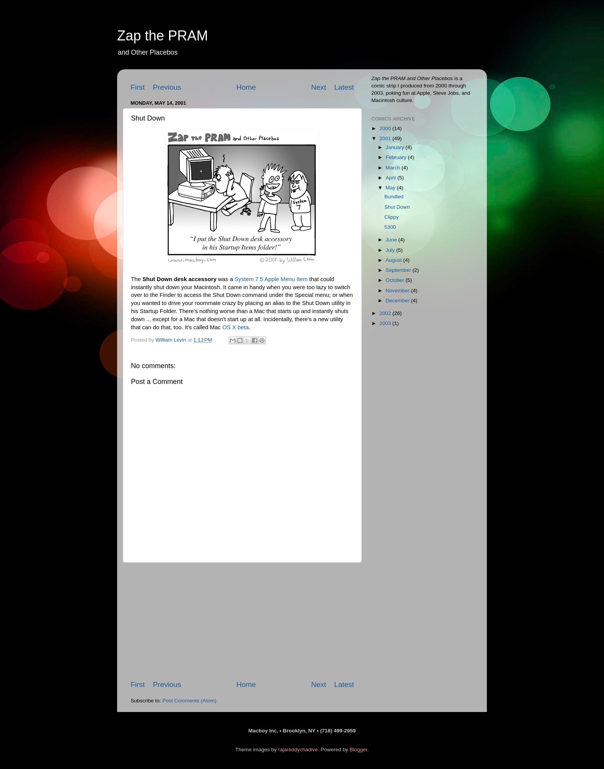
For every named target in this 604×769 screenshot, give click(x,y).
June (392, 240)
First (138, 87)
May (391, 188)
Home (246, 87)
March (393, 168)
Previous (167, 87)
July (391, 250)
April (392, 178)
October (396, 280)
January (396, 147)
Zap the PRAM (162, 36)
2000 (386, 128)
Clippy (391, 217)
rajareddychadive (298, 749)
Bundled (394, 196)
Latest (344, 87)
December (398, 300)
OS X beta (235, 327)
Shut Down (397, 207)
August (394, 260)
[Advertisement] (242, 621)
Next (318, 87)
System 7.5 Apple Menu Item (271, 279)
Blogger (358, 749)
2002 (386, 313)
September (399, 270)
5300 (390, 227)
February (397, 157)
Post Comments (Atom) (189, 701)
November (398, 290)
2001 (386, 138)
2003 (386, 323)
